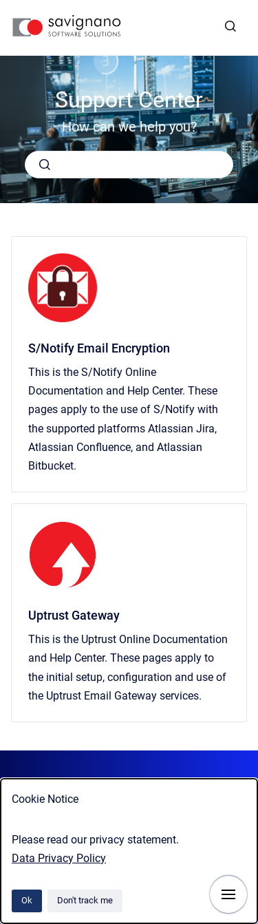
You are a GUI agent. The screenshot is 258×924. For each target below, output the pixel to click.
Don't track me (85, 900)
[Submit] (45, 165)
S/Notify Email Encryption (99, 348)
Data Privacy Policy (59, 858)
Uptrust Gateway (74, 615)
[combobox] (129, 164)
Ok (26, 900)
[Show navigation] (228, 894)
